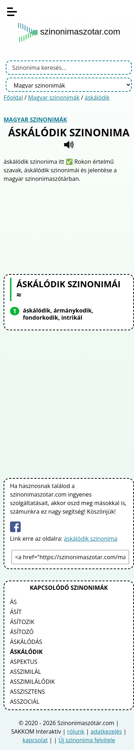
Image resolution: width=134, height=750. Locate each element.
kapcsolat (35, 740)
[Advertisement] (69, 227)
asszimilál (25, 671)
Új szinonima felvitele (87, 740)
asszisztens (27, 691)
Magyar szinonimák (53, 97)
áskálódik (97, 97)
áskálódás (26, 641)
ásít (15, 611)
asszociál (24, 701)
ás (13, 601)
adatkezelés (106, 731)
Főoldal (13, 97)
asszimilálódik (32, 681)
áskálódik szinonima (91, 538)
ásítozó (22, 631)
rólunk (75, 731)
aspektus (23, 661)
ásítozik (22, 621)
